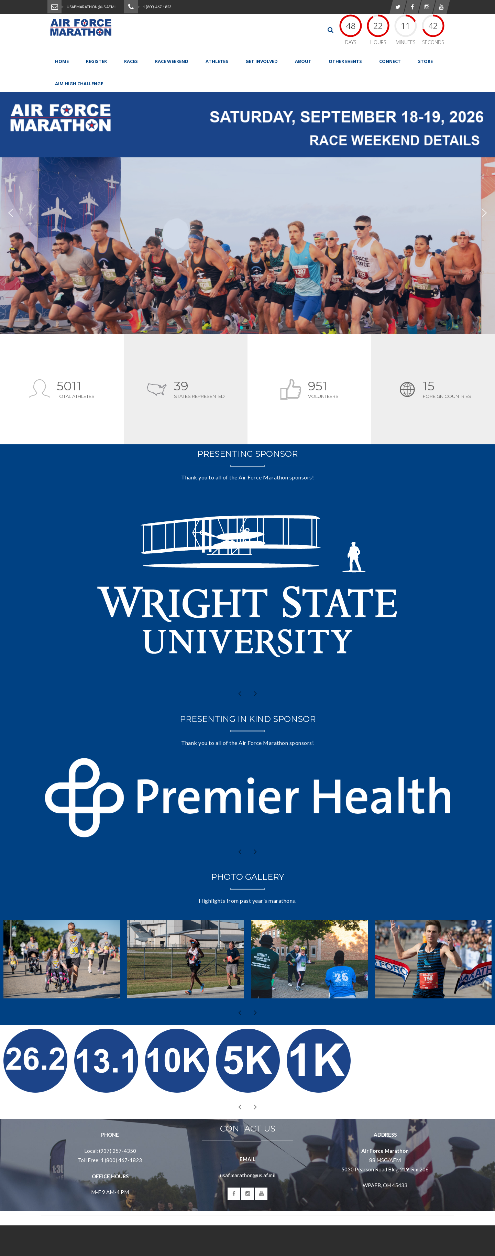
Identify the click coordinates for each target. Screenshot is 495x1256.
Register (96, 61)
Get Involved (261, 61)
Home (62, 61)
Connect (390, 61)
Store (425, 61)
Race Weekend (171, 61)
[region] (247, 213)
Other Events (345, 61)
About (303, 61)
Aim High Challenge (79, 83)
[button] (247, 213)
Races (131, 61)
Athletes (217, 61)
